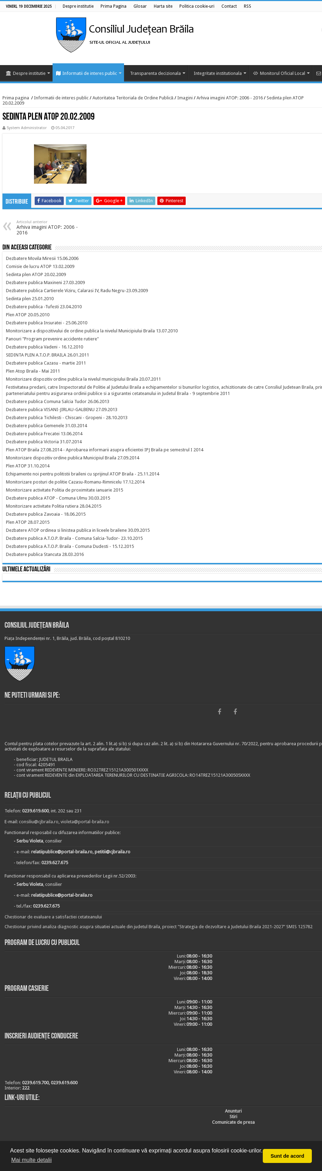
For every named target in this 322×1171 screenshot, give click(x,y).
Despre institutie (26, 73)
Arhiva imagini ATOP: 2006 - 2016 (230, 97)
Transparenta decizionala (155, 73)
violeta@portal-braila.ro (85, 821)
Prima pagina (15, 97)
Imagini (185, 97)
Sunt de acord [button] (287, 1156)
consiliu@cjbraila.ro (39, 821)
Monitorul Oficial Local (279, 73)
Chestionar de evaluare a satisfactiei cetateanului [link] (53, 916)
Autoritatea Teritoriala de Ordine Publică (133, 97)
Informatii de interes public (86, 73)
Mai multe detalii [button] (31, 1160)
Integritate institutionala (218, 73)
